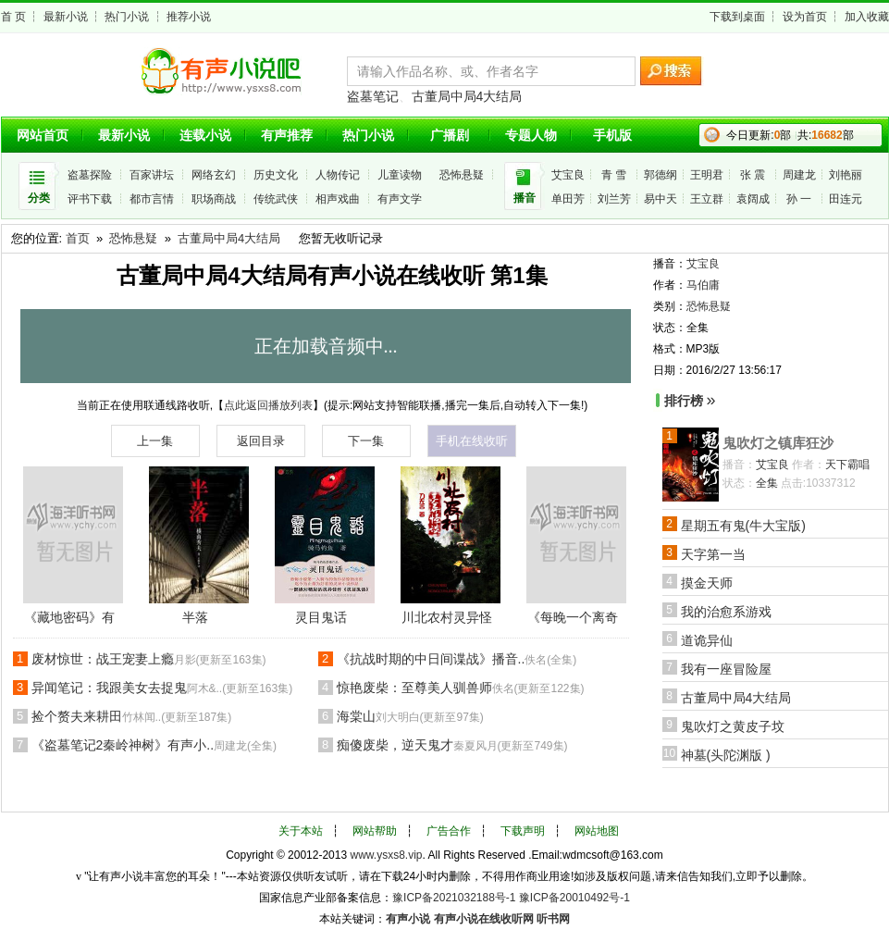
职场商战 (213, 198)
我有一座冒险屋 (726, 669)
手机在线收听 (472, 441)
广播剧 (449, 135)
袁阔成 (753, 198)
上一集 (155, 441)
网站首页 (42, 135)
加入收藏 (867, 16)
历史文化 (275, 174)
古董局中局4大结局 (467, 96)
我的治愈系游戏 (726, 611)
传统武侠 (275, 198)
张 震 (752, 174)
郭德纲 (660, 174)
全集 (767, 483)
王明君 (706, 174)
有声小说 (408, 918)
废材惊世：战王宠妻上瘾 (148, 658)
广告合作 (448, 831)
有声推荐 (287, 135)
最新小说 (65, 16)
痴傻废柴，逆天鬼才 (452, 745)
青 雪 (613, 174)
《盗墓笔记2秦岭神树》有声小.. (154, 745)
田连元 (845, 198)
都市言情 (152, 198)
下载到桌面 (737, 16)
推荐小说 (189, 16)
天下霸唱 (847, 464)
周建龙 (799, 174)
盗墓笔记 (373, 96)
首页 (78, 238)
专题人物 (531, 135)
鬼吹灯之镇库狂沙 (777, 443)
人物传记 (337, 174)
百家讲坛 (152, 174)
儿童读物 (399, 174)
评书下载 (90, 198)
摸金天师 (707, 583)
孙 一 (798, 198)
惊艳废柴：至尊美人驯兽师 (461, 687)
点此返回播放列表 (268, 405)
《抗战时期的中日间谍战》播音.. (457, 658)
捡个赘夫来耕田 (131, 716)
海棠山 (410, 716)
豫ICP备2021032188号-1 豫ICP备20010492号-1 (511, 897)
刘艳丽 (845, 174)
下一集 (366, 441)
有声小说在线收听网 (484, 918)
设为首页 (805, 16)
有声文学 (399, 198)
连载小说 (205, 135)
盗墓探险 (90, 174)
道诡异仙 (707, 640)
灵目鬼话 (321, 617)
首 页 (13, 16)
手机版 (612, 135)
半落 (195, 617)
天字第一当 (713, 554)
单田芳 (568, 198)
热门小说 (127, 16)
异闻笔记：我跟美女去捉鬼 (162, 687)
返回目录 (261, 441)
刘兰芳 (614, 198)
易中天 (660, 198)
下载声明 (522, 831)
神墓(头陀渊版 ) (726, 755)
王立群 (706, 198)
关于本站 (300, 831)
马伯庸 (703, 285)
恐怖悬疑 (461, 174)
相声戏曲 (337, 198)
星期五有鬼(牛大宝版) (743, 525)
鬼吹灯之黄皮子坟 (732, 726)
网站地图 (596, 831)
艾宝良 (568, 174)
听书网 (553, 918)
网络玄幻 (213, 174)
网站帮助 (374, 831)
